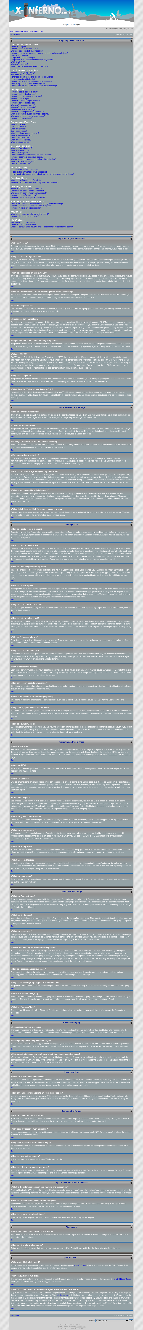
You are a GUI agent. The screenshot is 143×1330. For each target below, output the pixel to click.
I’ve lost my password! (20, 55)
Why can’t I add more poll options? (25, 101)
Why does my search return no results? (27, 191)
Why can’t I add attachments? (23, 107)
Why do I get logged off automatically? (27, 51)
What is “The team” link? (21, 163)
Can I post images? (19, 131)
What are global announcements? (25, 133)
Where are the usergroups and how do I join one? (31, 155)
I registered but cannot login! (23, 57)
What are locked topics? (21, 140)
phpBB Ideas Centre (122, 1279)
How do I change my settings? (23, 72)
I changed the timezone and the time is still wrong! (32, 77)
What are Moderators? (20, 150)
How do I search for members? (24, 195)
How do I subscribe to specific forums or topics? (31, 206)
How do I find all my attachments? (25, 216)
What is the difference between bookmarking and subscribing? (37, 203)
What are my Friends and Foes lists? (26, 180)
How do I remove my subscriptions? (26, 208)
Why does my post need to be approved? (28, 116)
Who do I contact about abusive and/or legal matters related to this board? (42, 227)
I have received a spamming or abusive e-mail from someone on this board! (42, 174)
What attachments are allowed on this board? (30, 214)
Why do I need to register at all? (24, 49)
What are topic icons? (20, 142)
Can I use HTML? (18, 127)
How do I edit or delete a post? (24, 94)
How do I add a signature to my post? (26, 96)
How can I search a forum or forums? (26, 189)
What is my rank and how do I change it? (28, 83)
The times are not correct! (21, 75)
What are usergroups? (20, 152)
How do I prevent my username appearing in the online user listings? (39, 53)
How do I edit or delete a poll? (23, 103)
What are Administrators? (21, 148)
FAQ (65, 24)
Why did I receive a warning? (23, 109)
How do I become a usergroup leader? (27, 157)
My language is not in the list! (23, 79)
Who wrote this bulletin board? (23, 222)
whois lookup (62, 1295)
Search (71, 24)
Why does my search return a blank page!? (29, 193)
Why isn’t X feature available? (23, 225)
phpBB (70, 1325)
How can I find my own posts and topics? (28, 197)
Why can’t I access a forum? (23, 105)
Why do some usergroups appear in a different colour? (33, 159)
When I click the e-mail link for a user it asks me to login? (34, 86)
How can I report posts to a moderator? (27, 112)
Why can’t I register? (19, 64)
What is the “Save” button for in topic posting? (30, 114)
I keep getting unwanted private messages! (29, 172)
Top (12, 251)
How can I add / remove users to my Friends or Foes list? (35, 182)
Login (77, 24)
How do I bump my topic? (21, 118)
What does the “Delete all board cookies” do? (30, 66)
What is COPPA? (18, 62)
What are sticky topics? (20, 138)
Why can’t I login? (18, 46)
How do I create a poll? (20, 98)
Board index (15, 35)
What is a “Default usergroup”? (24, 161)
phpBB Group (80, 1265)
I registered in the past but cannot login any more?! (32, 60)
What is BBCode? (18, 124)
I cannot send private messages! (24, 170)
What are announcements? (22, 135)
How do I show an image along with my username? (32, 81)
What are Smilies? (18, 129)
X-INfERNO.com (80, 1326)
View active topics (36, 31)
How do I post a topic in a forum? (24, 92)
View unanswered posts (19, 31)
